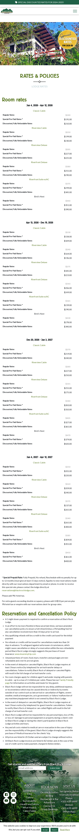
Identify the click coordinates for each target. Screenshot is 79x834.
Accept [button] (45, 830)
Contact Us (49, 805)
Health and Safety (29, 804)
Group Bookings (49, 809)
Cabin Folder (29, 810)
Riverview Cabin (39, 128)
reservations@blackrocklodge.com (18, 590)
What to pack (30, 807)
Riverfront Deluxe (39, 162)
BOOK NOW (49, 787)
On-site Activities (49, 792)
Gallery (29, 797)
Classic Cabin (39, 110)
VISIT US (69, 786)
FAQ (29, 793)
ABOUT (29, 785)
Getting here (29, 790)
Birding (49, 795)
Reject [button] (54, 830)
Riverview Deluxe (39, 145)
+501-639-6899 (69, 801)
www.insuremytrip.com (25, 654)
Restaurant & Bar (49, 799)
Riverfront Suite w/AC (39, 179)
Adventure (49, 802)
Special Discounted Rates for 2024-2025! (39, 2)
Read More (65, 829)
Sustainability (30, 800)
